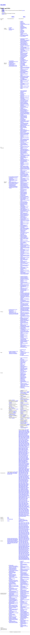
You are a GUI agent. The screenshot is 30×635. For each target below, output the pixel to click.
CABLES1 (24, 437)
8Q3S (8, 543)
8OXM (23, 557)
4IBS (24, 536)
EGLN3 (22, 451)
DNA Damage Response (23, 109)
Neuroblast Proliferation (23, 115)
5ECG (23, 540)
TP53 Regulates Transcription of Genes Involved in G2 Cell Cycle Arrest (24, 311)
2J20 (24, 529)
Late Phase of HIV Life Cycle (13, 309)
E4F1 (23, 450)
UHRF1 (23, 510)
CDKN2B (25, 441)
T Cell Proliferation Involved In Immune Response (24, 99)
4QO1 (28, 538)
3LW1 (27, 533)
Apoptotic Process (22, 108)
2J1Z (22, 529)
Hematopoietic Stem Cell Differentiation (23, 205)
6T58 (19, 550)
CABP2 (11, 472)
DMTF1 (27, 449)
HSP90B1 (26, 461)
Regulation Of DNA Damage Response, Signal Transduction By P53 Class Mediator (24, 175)
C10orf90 (21, 437)
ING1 (26, 462)
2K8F (27, 529)
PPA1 (21, 483)
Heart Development (23, 119)
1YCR (21, 525)
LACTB (20, 466)
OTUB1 (24, 478)
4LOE (21, 538)
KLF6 (19, 465)
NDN (24, 475)
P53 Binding (22, 58)
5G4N (27, 540)
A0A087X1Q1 (21, 520)
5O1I (21, 544)
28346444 (24, 396)
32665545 (10, 402)
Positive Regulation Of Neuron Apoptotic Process (24, 178)
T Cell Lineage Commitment (24, 101)
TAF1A (20, 501)
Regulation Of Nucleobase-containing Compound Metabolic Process (24, 575)
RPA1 (23, 491)
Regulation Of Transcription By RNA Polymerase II (24, 106)
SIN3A (22, 495)
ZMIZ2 (21, 515)
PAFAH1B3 (22, 479)
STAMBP (26, 498)
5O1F (26, 543)
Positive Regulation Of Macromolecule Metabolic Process (24, 565)
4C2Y (16, 538)
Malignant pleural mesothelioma (24, 386)
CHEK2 (26, 443)
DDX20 (23, 448)
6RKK (21, 546)
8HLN (19, 557)
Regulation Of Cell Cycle (23, 203)
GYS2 (25, 457)
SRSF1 (20, 498)
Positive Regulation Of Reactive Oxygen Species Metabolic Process (24, 266)
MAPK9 (27, 469)
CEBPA (23, 442)
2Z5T (25, 532)
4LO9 (19, 538)
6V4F (21, 550)
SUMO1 (20, 500)
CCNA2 (27, 438)
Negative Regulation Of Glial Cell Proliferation (24, 206)
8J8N (21, 557)
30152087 (21, 403)
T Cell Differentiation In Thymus (24, 154)
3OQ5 (28, 533)
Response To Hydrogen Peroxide (13, 606)
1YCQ (19, 525)
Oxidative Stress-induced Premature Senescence (23, 236)
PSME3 (22, 487)
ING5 (19, 463)
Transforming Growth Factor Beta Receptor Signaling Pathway (25, 112)
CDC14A (20, 440)
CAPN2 (13, 472)
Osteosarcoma (22, 387)
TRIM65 (25, 506)
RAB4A (22, 488)
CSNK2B (26, 446)
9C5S (27, 559)
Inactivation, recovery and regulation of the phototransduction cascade (12, 312)
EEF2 (26, 450)
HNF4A (22, 460)
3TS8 (19, 535)
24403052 (28, 391)
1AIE (21, 522)
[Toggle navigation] (0, 7)
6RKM (23, 546)
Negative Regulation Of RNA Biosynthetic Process (24, 618)
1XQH (25, 524)
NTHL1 (20, 478)
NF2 (19, 476)
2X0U (21, 531)
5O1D (23, 543)
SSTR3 (24, 498)
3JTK (15, 538)
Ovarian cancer (22, 367)
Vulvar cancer (22, 365)
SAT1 (28, 493)
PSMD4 (20, 487)
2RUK (25, 530)
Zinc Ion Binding (22, 64)
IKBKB (24, 462)
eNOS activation (11, 310)
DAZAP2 (22, 447)
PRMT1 (24, 486)
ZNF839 (22, 516)
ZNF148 (23, 515)
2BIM (25, 526)
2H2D (23, 527)
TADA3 (25, 500)
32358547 (10, 416)
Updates (3, 11)
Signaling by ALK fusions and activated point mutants (24, 341)
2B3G (23, 526)
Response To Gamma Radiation (24, 133)
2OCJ (21, 530)
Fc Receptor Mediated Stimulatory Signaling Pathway (13, 571)
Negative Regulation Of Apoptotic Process (23, 171)
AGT (21, 430)
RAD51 (27, 488)
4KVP (27, 537)
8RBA (23, 558)
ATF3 (28, 432)
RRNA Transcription (23, 126)
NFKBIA (21, 476)
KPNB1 (26, 465)
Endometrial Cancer (23, 369)
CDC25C (25, 440)
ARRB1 (26, 432)
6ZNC (27, 551)
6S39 (25, 548)
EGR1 (24, 451)
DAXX (20, 447)
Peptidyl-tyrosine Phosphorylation (13, 585)
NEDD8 (26, 475)
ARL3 (24, 432)
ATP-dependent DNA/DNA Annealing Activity (24, 70)
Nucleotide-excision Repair (24, 102)
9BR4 (25, 559)
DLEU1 (24, 449)
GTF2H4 (22, 457)
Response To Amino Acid (12, 574)
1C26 (23, 522)
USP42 (20, 511)
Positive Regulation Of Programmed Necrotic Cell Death (24, 210)
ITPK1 (23, 463)
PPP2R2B (22, 484)
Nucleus (21, 561)
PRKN (20, 486)
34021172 (12, 407)
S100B (27, 493)
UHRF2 (26, 510)
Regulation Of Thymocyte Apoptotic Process (24, 216)
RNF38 (20, 491)
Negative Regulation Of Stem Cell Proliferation (24, 267)
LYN (13, 473)
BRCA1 (22, 436)
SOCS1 (25, 497)
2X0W (25, 531)
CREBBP (22, 445)
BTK (19, 437)
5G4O (19, 541)
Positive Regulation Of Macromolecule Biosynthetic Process (24, 588)
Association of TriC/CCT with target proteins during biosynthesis (24, 290)
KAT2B (20, 464)
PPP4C (25, 484)
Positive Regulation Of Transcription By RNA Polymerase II (23, 190)
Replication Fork (22, 23)
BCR (26, 435)
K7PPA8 (27, 520)
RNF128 (22, 490)
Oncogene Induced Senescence (24, 284)
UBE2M (25, 508)
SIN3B (24, 495)
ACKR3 (28, 429)
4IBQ (23, 536)
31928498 (16, 400)
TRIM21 (28, 505)
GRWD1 (22, 456)
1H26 (28, 522)
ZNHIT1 (25, 516)
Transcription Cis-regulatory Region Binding (24, 39)
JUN (26, 463)
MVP (27, 473)
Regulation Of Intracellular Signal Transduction (24, 623)
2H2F (24, 527)
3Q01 (21, 534)
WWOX (20, 513)
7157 (19, 517)
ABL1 (25, 429)
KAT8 (25, 464)
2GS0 (19, 527)
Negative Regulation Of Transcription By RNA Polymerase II (23, 91)
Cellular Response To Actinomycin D (23, 231)
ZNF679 (20, 516)
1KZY (23, 523)
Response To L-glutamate (12, 617)
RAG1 (19, 489)
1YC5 (27, 524)
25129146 (25, 400)
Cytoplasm (10, 27)
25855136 (21, 392)
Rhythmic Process (22, 194)
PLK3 (23, 482)
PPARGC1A (24, 483)
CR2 (28, 444)
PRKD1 (25, 485)
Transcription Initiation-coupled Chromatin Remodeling (24, 180)
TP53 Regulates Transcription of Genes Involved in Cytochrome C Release (24, 302)
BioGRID (3, 13)
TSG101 (23, 507)
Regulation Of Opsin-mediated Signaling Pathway (13, 179)
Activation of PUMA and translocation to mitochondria (24, 278)
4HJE (21, 536)
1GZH (26, 522)
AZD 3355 (21, 351)
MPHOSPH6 (22, 472)
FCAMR (22, 454)
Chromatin (21, 21)
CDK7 (19, 441)
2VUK (27, 530)
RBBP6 (27, 489)
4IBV (19, 537)
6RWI (25, 547)
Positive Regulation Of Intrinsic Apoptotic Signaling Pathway (24, 273)
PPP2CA (20, 484)
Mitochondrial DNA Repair (24, 173)
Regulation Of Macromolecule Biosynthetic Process (24, 592)
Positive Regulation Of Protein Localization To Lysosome (13, 184)
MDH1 (25, 470)
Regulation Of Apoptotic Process (24, 168)
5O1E (25, 543)
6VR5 (28, 550)
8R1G (21, 558)
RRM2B (28, 492)
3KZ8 (25, 533)
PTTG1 (20, 488)
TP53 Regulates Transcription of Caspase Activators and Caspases (24, 307)
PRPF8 (26, 486)
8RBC (27, 558)
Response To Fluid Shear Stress (13, 580)
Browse (3, 9)
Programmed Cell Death (23, 140)
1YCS (23, 525)
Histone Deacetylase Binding (24, 71)
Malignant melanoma (23, 374)
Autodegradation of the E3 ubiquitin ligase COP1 (24, 288)
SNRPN (22, 497)
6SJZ (16, 540)
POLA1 (20, 483)
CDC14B (22, 440)
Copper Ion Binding (23, 62)
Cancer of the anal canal (23, 371)
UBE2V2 (22, 509)
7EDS (21, 554)
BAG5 (27, 433)
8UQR (19, 559)
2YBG (19, 532)
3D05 (26, 532)
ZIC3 (19, 515)
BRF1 (26, 436)
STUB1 (20, 499)
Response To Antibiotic (23, 191)
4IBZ (24, 537)
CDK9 (23, 441)
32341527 (21, 397)
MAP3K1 (22, 468)
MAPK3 (22, 469)
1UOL (23, 524)
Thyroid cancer (22, 375)
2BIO (28, 526)
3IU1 (10, 538)
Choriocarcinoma (22, 362)
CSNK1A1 (27, 445)
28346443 (26, 401)
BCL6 (25, 435)
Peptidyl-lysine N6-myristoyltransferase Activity (13, 65)
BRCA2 (24, 436)
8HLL (25, 556)
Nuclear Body (22, 31)
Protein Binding (11, 62)
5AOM (20, 540)
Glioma (21, 363)
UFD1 (19, 510)
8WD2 (21, 559)
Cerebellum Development (23, 144)
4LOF (23, 538)
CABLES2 (27, 437)
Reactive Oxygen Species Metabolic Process (23, 230)
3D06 (28, 532)
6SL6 (25, 549)
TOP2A (22, 504)
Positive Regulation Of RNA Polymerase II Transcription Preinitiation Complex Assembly (24, 186)
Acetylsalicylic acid (23, 349)
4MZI (25, 538)
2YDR (21, 532)
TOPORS (27, 504)
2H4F (26, 527)
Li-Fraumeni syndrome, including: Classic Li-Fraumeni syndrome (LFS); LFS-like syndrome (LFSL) (24, 384)
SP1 (26, 497)
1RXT (8, 538)
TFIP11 (27, 502)
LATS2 (28, 466)
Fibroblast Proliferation (23, 192)
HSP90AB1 (23, 461)
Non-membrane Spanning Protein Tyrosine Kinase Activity (13, 581)
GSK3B (24, 456)
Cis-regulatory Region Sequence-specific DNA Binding (24, 47)
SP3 (27, 497)
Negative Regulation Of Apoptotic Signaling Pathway (13, 594)
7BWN (21, 553)
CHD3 (21, 443)
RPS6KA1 (27, 491)
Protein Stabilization (23, 197)
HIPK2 (20, 459)
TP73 (23, 505)
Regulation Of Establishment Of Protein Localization (13, 601)
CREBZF (24, 445)
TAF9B (28, 501)
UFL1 (21, 510)
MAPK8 (25, 469)
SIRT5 (28, 495)
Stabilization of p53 (23, 328)
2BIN (26, 526)
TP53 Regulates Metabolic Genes (24, 292)
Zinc (21, 350)
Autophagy (10, 613)
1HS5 (19, 523)
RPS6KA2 (20, 492)
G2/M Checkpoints (23, 327)
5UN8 (24, 544)
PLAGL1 (27, 481)
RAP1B (24, 489)
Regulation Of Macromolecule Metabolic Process (24, 566)
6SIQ (24, 549)
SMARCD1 (23, 496)
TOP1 (28, 503)
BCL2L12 (20, 435)
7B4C (19, 552)
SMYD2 (20, 497)
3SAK (26, 534)
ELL (26, 452)
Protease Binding (22, 57)
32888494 (24, 410)
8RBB (25, 558)
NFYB (25, 476)
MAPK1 (25, 468)
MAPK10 (28, 468)
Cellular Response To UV (23, 159)
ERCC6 (24, 453)
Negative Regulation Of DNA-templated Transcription (24, 183)
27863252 (21, 410)
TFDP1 (25, 502)
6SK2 (8, 541)
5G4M (25, 540)
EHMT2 (20, 452)
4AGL (23, 535)
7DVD (27, 553)
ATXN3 (23, 433)
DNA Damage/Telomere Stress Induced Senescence (24, 285)
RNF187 (27, 490)
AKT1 (26, 430)
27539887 (27, 392)
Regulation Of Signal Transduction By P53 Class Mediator (24, 626)
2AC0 (25, 525)
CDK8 (21, 441)
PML (25, 482)
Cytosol (10, 28)
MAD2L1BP (22, 467)
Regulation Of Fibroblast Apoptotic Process (23, 261)
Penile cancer (22, 370)
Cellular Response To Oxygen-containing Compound (13, 598)
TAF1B (22, 501)
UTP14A (26, 511)
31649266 (26, 427)
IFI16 (22, 462)
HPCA (12, 473)
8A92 (19, 555)
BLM (28, 435)
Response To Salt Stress (23, 129)
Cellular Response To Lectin (13, 569)
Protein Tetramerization (23, 201)
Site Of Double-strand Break (24, 35)
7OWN (17, 541)
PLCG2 (20, 482)
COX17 (27, 444)
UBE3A (25, 509)
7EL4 (25, 554)
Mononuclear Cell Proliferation (13, 618)
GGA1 (27, 455)
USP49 (22, 511)
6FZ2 (8, 540)
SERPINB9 (23, 494)
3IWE (13, 538)
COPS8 (25, 444)
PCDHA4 (20, 480)
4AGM (25, 535)
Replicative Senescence (23, 235)
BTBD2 (28, 436)
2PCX (23, 530)
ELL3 (28, 452)
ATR (21, 433)
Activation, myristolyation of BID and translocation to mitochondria (13, 313)
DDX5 (25, 448)
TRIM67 (27, 506)
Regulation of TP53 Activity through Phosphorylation (24, 319)
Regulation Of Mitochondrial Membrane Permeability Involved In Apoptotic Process (25, 245)
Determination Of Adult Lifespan (24, 125)
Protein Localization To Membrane (14, 182)
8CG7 (21, 555)
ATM (19, 433)
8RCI (28, 558)
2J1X (19, 529)
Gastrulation (22, 114)
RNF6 (21, 491)
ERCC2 (20, 453)
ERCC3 (22, 453)
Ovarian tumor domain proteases (24, 294)
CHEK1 (23, 443)
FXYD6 (22, 455)
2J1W (27, 528)
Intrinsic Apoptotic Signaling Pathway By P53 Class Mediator (24, 228)
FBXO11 (20, 454)
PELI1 (28, 480)
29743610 (21, 402)
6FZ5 (11, 540)
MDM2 (28, 470)
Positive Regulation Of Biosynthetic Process (23, 590)
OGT (21, 478)
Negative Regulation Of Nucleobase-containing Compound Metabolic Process (24, 612)
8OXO (25, 557)
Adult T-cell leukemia (23, 361)
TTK (24, 507)
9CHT (28, 559)
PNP (26, 482)
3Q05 (23, 534)
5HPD (25, 541)
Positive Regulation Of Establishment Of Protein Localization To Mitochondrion (13, 186)
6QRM (15, 540)
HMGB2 (20, 460)
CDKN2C (20, 442)
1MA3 (25, 523)
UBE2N (27, 508)
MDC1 (23, 470)
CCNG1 (20, 439)
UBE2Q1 (20, 509)
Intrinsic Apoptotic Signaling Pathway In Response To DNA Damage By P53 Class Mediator (24, 167)
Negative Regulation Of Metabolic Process (23, 606)
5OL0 (23, 544)
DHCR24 (20, 449)
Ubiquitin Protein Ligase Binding (24, 67)
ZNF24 (26, 515)
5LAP (27, 541)
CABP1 (8, 472)
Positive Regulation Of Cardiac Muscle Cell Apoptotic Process (24, 139)
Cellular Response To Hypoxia (24, 219)
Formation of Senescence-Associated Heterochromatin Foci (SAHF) (24, 283)
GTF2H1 (20, 457)
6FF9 (28, 544)
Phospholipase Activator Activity (13, 595)
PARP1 (25, 479)
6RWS (27, 547)
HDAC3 (25, 458)
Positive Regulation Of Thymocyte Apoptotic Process (24, 218)
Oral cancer (22, 372)
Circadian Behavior (23, 195)
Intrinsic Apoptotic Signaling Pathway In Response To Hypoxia (24, 260)
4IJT (26, 537)
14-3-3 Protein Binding (23, 79)
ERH (26, 453)
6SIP (22, 549)
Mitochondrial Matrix (23, 27)
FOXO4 (20, 455)
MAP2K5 (20, 468)
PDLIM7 (25, 480)
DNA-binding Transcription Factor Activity (24, 61)
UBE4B (27, 509)
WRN (26, 512)
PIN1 (23, 481)
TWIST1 (27, 507)
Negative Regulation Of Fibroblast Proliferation (23, 193)
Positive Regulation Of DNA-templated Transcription (24, 184)
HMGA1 (22, 459)
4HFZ (19, 536)
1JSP (21, 523)
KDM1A (27, 464)
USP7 (23, 511)
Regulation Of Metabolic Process (24, 569)
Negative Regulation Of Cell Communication (13, 611)
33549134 (24, 393)
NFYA (23, 476)
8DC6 (25, 555)
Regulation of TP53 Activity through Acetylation (24, 321)
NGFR (27, 476)
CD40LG (26, 439)
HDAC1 (20, 458)
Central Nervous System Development (23, 118)
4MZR (27, 538)
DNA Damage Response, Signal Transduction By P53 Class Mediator (24, 147)
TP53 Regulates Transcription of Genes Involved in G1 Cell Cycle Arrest (24, 316)
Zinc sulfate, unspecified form (24, 355)
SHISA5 (20, 495)
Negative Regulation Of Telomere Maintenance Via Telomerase (24, 153)
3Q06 (24, 534)
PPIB (27, 483)
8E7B (21, 556)
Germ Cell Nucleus (23, 36)
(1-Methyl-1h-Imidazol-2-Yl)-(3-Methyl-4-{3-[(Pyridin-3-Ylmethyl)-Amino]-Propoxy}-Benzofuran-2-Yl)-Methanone (13, 352)
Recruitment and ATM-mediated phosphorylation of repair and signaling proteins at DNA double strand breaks (24, 296)
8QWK (27, 557)
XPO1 (26, 513)
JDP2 (24, 463)
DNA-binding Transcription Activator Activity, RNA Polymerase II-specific (24, 56)
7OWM (15, 541)
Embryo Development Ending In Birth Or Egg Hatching (24, 131)
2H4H (28, 527)
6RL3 (25, 546)
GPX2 (19, 456)
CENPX (27, 442)
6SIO (21, 549)
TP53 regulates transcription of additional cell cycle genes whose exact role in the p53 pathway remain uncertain (24, 313)
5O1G (28, 543)
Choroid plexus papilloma (23, 366)
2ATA (21, 526)
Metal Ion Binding (22, 72)
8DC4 (23, 555)
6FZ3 (9, 540)
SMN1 (26, 496)
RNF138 (25, 490)
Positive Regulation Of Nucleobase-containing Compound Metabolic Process (24, 573)
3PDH (19, 534)
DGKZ (27, 448)
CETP (19, 443)
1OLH (28, 523)
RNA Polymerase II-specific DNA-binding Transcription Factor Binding (24, 78)
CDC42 (28, 440)
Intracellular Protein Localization (24, 120)
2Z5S (23, 532)
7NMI (27, 554)
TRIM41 (22, 506)
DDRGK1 (20, 448)
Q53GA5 (22, 521)
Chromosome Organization (24, 202)
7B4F (24, 552)
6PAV (13, 540)
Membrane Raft (11, 565)
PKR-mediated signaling (23, 347)
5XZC (26, 544)
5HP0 (23, 541)
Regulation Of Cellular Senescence (23, 269)
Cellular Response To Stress (13, 616)
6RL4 (27, 546)
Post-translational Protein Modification (23, 609)
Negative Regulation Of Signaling (13, 612)
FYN (8, 473)
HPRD (3, 14)
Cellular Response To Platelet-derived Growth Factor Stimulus (13, 622)
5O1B (19, 543)
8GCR (23, 556)
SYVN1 (22, 500)
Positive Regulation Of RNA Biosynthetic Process (24, 582)
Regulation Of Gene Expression (24, 591)
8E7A (19, 556)
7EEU (23, 554)
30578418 (14, 412)
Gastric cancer (22, 360)
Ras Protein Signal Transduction (24, 113)
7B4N (19, 553)
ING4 (27, 462)
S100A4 (20, 493)
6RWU (20, 548)
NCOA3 (22, 475)
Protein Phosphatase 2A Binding (24, 76)
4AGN (27, 535)
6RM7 (21, 547)
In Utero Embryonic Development (13, 176)
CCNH (22, 439)
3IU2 (11, 538)
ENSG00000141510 (21, 519)
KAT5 (22, 464)
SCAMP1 (20, 494)
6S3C (26, 548)
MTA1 (19, 473)
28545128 (21, 426)
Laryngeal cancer (22, 379)
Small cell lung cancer (23, 377)
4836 (8, 517)
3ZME (21, 535)
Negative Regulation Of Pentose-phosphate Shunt (24, 257)
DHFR (22, 449)
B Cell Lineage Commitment (24, 100)
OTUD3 (26, 478)
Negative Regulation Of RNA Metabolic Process (24, 621)
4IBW (21, 537)
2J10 (24, 528)
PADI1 (20, 479)
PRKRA (22, 486)
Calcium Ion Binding (12, 614)
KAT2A (28, 463)
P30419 (8, 520)
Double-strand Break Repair (24, 103)
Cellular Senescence (23, 234)
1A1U (19, 522)
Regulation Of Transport (12, 583)
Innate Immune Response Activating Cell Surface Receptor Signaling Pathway (13, 592)
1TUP (21, 524)
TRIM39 (20, 506)
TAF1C (24, 501)
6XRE (25, 551)
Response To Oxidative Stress (24, 110)
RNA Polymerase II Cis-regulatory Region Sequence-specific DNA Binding (24, 43)
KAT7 (23, 464)
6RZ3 (23, 548)
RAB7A (24, 488)
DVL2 (19, 450)
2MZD (20, 530)
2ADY (27, 525)
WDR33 (20, 512)
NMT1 (12, 16)
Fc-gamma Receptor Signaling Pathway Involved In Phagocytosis (13, 566)
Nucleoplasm (22, 22)
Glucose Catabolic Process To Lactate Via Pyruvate (24, 143)
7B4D (21, 552)
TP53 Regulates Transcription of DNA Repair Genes (24, 300)
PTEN (24, 487)
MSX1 (27, 472)
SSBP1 (22, 498)
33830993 (10, 409)
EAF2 (24, 450)
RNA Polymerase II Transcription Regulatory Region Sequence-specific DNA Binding (25, 41)
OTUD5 (28, 478)
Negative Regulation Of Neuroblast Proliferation (23, 116)
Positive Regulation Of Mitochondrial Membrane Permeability (23, 161)
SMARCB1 (20, 496)
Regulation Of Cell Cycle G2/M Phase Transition (24, 249)
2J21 (25, 529)
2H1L (21, 527)
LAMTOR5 (25, 466)
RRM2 (26, 492)
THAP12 (20, 503)
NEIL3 (28, 475)
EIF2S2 (25, 452)
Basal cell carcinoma (23, 376)
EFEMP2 (20, 451)
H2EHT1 (24, 520)
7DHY (23, 553)
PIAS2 (20, 481)
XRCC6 (28, 513)
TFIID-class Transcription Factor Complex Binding (24, 50)
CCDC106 (20, 438)
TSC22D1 (20, 507)
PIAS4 (21, 481)
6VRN (22, 551)
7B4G (26, 552)
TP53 (24, 16)
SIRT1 (26, 495)
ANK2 (27, 430)
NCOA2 (20, 475)
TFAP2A (20, 502)
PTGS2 (26, 487)
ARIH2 (22, 432)
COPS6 (20, 444)
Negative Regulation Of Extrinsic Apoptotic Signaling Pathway (13, 609)
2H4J (19, 528)
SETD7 (26, 494)
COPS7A (22, 444)
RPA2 (25, 491)
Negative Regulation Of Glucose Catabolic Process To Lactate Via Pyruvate (24, 256)
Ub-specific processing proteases (24, 293)
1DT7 (24, 522)
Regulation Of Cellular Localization (12, 573)
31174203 (21, 393)
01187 (8, 518)
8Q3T (10, 543)
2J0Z (22, 528)
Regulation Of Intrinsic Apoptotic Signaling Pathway (25, 272)
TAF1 (26, 500)
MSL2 (25, 472)
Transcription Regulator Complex (24, 24)
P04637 (20, 521)
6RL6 (28, 546)
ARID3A (20, 432)
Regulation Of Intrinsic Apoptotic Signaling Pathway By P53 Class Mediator (25, 247)
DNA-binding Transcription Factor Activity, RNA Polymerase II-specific (24, 45)
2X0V (23, 531)
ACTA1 (20, 430)
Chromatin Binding (23, 59)
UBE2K (20, 508)
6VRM (20, 551)
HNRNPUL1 (25, 460)
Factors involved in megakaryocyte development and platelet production (24, 346)
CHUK (28, 443)
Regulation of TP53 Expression (24, 317)
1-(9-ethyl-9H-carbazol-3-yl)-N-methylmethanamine (24, 353)
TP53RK (20, 505)
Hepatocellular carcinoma (23, 368)
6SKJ (13, 541)
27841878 (24, 399)
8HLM (27, 556)
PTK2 (28, 487)
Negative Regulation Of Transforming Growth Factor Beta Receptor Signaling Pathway (25, 149)
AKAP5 (23, 430)
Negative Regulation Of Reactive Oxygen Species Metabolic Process (24, 263)
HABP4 (27, 457)
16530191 (23, 10)
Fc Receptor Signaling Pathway (13, 588)
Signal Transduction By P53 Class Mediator (24, 227)
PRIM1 (27, 484)
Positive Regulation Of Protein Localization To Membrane (13, 599)
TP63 (22, 505)
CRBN (20, 445)
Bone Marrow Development (24, 196)
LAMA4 (22, 466)
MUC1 (23, 473)
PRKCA (22, 485)
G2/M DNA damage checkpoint (24, 326)
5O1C (21, 543)
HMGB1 (27, 459)
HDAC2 (22, 458)
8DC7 (26, 555)
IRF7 (21, 463)
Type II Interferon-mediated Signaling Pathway (24, 208)
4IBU (28, 536)
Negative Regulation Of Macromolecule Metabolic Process (24, 603)
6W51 (23, 551)
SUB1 (23, 499)
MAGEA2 (25, 467)
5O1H (19, 544)
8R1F (19, 558)
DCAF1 (25, 447)
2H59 (21, 528)
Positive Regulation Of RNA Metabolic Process (24, 586)
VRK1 (28, 511)
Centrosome (22, 28)
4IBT (26, 536)
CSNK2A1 (15, 472)
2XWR (27, 531)
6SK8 (11, 541)
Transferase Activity (23, 622)
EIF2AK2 (22, 452)
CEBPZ (25, 442)
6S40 (28, 548)
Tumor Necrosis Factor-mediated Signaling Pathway (24, 156)
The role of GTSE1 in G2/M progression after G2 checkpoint (24, 331)
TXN (28, 507)
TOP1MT (20, 504)
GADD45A (24, 455)
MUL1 (26, 473)
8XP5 (23, 559)
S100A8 (24, 493)
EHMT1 (27, 451)
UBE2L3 (22, 508)
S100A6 (22, 493)
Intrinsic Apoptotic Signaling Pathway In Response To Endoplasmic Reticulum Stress (24, 214)
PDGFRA (22, 480)
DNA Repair (22, 619)
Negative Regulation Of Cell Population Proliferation (24, 124)
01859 (19, 518)
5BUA (21, 540)
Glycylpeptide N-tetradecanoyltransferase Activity (13, 61)
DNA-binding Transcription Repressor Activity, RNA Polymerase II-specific (24, 54)
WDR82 (24, 512)
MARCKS (15, 473)
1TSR (19, 524)
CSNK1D (20, 446)
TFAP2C (22, 502)
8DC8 (28, 555)
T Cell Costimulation (12, 582)
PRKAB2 (20, 485)
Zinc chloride (22, 354)
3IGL (21, 533)
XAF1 (24, 513)
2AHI (19, 526)
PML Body (21, 32)
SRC (29, 497)
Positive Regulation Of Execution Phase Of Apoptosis (25, 242)
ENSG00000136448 (10, 519)
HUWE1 (20, 462)
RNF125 (20, 490)
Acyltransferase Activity (12, 63)
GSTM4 (26, 456)
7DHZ (25, 553)
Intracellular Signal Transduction (24, 595)
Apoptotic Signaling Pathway (24, 237)
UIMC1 (28, 510)
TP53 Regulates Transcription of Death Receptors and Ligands (24, 309)
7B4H (28, 552)
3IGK (19, 533)
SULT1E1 (26, 499)
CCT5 (24, 439)
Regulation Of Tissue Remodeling (23, 158)
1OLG (26, 523)
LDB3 (19, 467)
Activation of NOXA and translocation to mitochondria (24, 276)
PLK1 (22, 482)
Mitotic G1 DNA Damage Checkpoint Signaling (23, 151)
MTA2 (21, 473)
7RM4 (28, 554)
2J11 (25, 528)
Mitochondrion (22, 26)
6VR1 (26, 550)
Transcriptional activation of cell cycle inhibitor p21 (24, 329)
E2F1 (21, 450)
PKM (25, 481)
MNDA (20, 472)
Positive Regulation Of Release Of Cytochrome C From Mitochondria (24, 233)
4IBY (23, 537)
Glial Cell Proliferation (23, 141)
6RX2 (21, 548)
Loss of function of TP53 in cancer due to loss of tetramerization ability (24, 339)
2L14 (28, 529)
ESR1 (28, 453)
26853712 (10, 403)
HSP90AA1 (20, 461)
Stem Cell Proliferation (23, 225)
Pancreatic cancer (22, 364)
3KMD (23, 533)
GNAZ (10, 473)
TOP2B (25, 504)
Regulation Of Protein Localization (12, 579)
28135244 (21, 399)
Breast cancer (22, 359)
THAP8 (22, 503)
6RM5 (19, 547)
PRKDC (27, 485)
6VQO (25, 550)
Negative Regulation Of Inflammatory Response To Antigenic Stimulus (12, 576)
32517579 (15, 411)
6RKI (19, 546)
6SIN (19, 549)
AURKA (25, 433)
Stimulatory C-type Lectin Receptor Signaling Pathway (13, 568)
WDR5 (22, 512)
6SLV (27, 549)
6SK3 (10, 541)
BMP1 (19, 436)
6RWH (23, 547)
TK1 (26, 503)
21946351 (24, 392)
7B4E (23, 552)
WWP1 (22, 513)
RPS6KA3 (23, 492)
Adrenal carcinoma (23, 373)
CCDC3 (23, 438)
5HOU (21, 541)
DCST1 (27, 447)
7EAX (19, 554)
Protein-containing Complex (24, 34)
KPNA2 (24, 465)
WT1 (28, 512)
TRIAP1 (25, 505)
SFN (27, 494)
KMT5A (21, 465)
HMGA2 (24, 459)
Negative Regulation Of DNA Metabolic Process (24, 199)
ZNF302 (28, 515)
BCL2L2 (23, 435)
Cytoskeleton (22, 30)
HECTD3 (27, 458)
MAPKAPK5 (20, 470)
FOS (26, 454)
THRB (24, 503)
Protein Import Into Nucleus (24, 107)
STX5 (22, 499)
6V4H (23, 550)
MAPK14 (20, 469)
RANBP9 (22, 489)
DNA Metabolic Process (23, 596)
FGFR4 (25, 454)
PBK (27, 479)
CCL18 (25, 438)
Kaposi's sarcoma (22, 380)
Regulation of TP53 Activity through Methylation (24, 325)
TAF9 (26, 501)
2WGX (20, 531)
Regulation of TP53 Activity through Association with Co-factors (24, 323)
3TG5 (28, 534)
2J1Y (21, 529)
